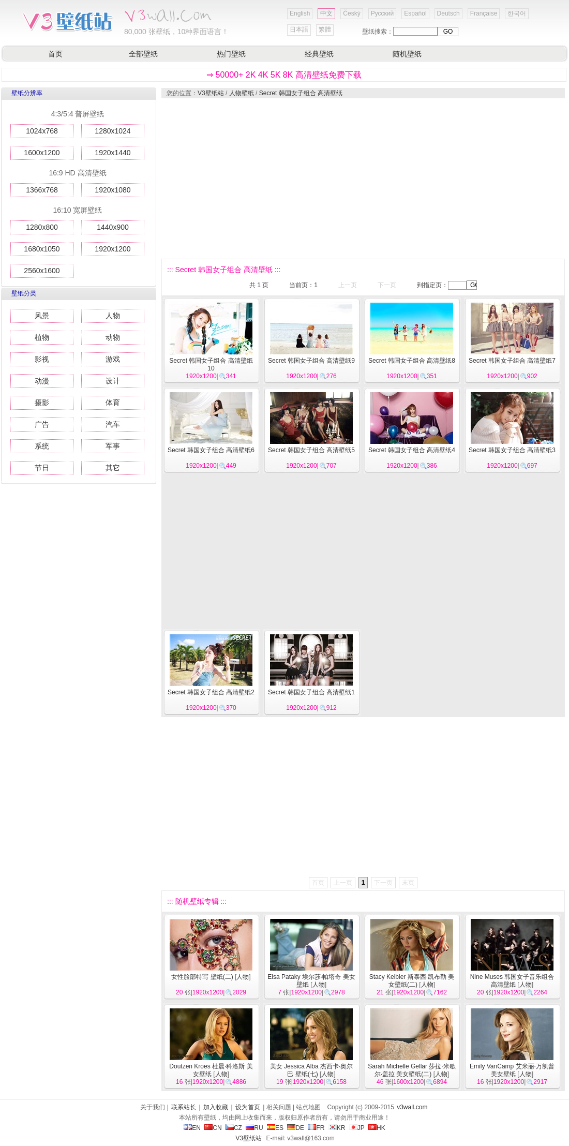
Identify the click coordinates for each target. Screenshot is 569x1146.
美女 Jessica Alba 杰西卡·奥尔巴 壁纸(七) (311, 1070)
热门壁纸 (231, 54)
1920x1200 (112, 249)
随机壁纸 (407, 54)
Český (351, 13)
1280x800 (42, 227)
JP (357, 1128)
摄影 (42, 402)
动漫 (42, 381)
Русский (382, 13)
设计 (113, 381)
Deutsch (448, 13)
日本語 (299, 29)
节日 (42, 468)
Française (484, 13)
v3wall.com (412, 1107)
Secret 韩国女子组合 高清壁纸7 (512, 360)
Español (415, 13)
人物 (113, 315)
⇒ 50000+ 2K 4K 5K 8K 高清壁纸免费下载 (284, 74)
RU (254, 1128)
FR (316, 1128)
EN (192, 1128)
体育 (113, 402)
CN (212, 1128)
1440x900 (113, 227)
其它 (113, 468)
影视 (42, 359)
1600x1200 (41, 152)
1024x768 (42, 131)
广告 (42, 424)
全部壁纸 (143, 54)
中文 (326, 13)
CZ (234, 1128)
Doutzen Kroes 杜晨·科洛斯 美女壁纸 (210, 1070)
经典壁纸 (319, 54)
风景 (42, 315)
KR (337, 1128)
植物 (42, 337)
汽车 (113, 424)
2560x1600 (41, 270)
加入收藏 (215, 1107)
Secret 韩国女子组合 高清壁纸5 (311, 450)
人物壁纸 (241, 93)
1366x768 (42, 190)
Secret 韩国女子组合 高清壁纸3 (512, 450)
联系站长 (183, 1107)
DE (295, 1128)
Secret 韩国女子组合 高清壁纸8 (411, 360)
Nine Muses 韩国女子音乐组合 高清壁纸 (512, 980)
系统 (42, 446)
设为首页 (247, 1107)
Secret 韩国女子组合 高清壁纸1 (311, 692)
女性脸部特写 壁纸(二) (202, 976)
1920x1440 (112, 152)
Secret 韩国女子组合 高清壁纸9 (311, 360)
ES (275, 1128)
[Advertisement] (346, 178)
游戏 (113, 359)
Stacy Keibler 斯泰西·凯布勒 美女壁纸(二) (412, 980)
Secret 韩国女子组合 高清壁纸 (300, 93)
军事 (113, 446)
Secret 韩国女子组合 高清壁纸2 (211, 692)
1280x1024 (112, 131)
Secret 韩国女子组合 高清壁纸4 (411, 450)
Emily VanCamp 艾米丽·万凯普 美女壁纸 (512, 1070)
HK (376, 1128)
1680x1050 (41, 249)
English (300, 13)
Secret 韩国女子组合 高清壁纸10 (210, 364)
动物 (113, 337)
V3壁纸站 (211, 93)
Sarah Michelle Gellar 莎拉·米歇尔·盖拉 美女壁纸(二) (411, 1070)
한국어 (516, 13)
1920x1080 (112, 190)
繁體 (325, 29)
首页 (55, 54)
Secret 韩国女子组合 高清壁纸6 (211, 450)
